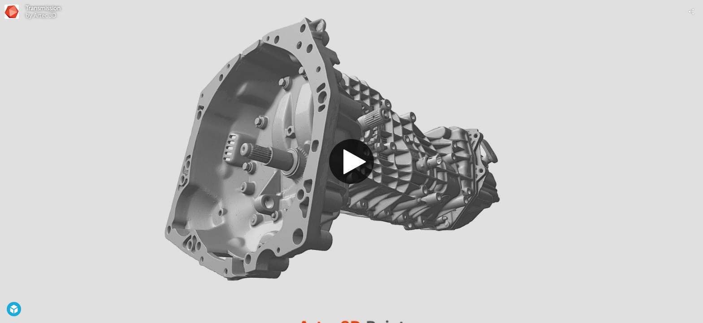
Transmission (43, 8)
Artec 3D (45, 15)
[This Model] (11, 11)
